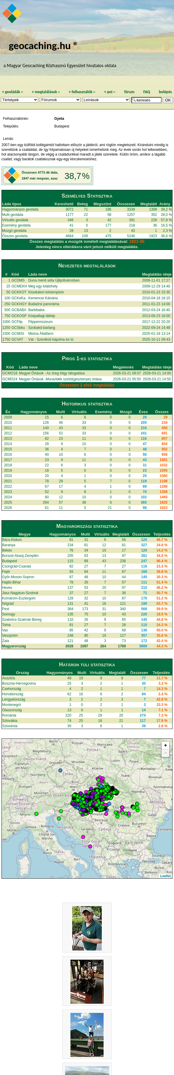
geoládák (12, 91)
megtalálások (46, 91)
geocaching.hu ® (43, 45)
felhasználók (82, 91)
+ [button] (165, 745)
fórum (129, 91)
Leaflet (165, 876)
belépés (165, 91)
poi (109, 91)
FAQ (146, 91)
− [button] (165, 753)
